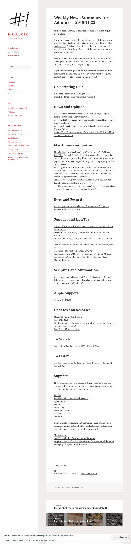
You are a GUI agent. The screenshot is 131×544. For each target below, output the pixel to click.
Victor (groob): (60, 167)
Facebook (58, 413)
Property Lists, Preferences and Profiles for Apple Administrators (84, 441)
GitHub (10, 89)
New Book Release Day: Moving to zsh (71, 93)
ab (69, 487)
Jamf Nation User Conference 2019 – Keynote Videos (77, 346)
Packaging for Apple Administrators (70, 444)
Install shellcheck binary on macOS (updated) (74, 96)
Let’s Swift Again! (14, 138)
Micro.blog (59, 407)
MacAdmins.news (14, 48)
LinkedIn (11, 86)
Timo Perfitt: (60, 152)
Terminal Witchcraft (15, 153)
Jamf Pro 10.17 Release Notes (67, 329)
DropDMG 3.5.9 (61, 320)
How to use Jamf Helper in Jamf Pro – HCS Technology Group (82, 277)
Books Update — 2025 (15, 116)
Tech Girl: (58, 155)
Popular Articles (13, 56)
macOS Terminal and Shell (17, 108)
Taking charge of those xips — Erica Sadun (73, 280)
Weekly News (78, 487)
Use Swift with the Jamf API (17, 134)
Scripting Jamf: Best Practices (18, 146)
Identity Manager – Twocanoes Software (72, 323)
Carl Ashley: (59, 179)
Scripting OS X (18, 34)
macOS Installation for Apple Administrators (74, 438)
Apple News (59, 401)
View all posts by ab (88, 473)
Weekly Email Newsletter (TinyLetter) (71, 398)
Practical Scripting (14, 142)
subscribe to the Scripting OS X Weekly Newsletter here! (79, 73)
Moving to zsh (13, 149)
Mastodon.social (61, 410)
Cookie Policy (53, 540)
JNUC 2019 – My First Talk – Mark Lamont (73, 250)
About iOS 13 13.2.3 (62, 300)
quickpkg (103, 280)
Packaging (11, 112)
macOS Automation (15, 130)
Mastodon (11, 82)
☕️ (9, 93)
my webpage (78, 383)
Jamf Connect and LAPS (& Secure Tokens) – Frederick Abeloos (82, 254)
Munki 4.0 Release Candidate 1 (68, 317)
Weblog (57, 395)
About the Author (14, 52)
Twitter (57, 404)
